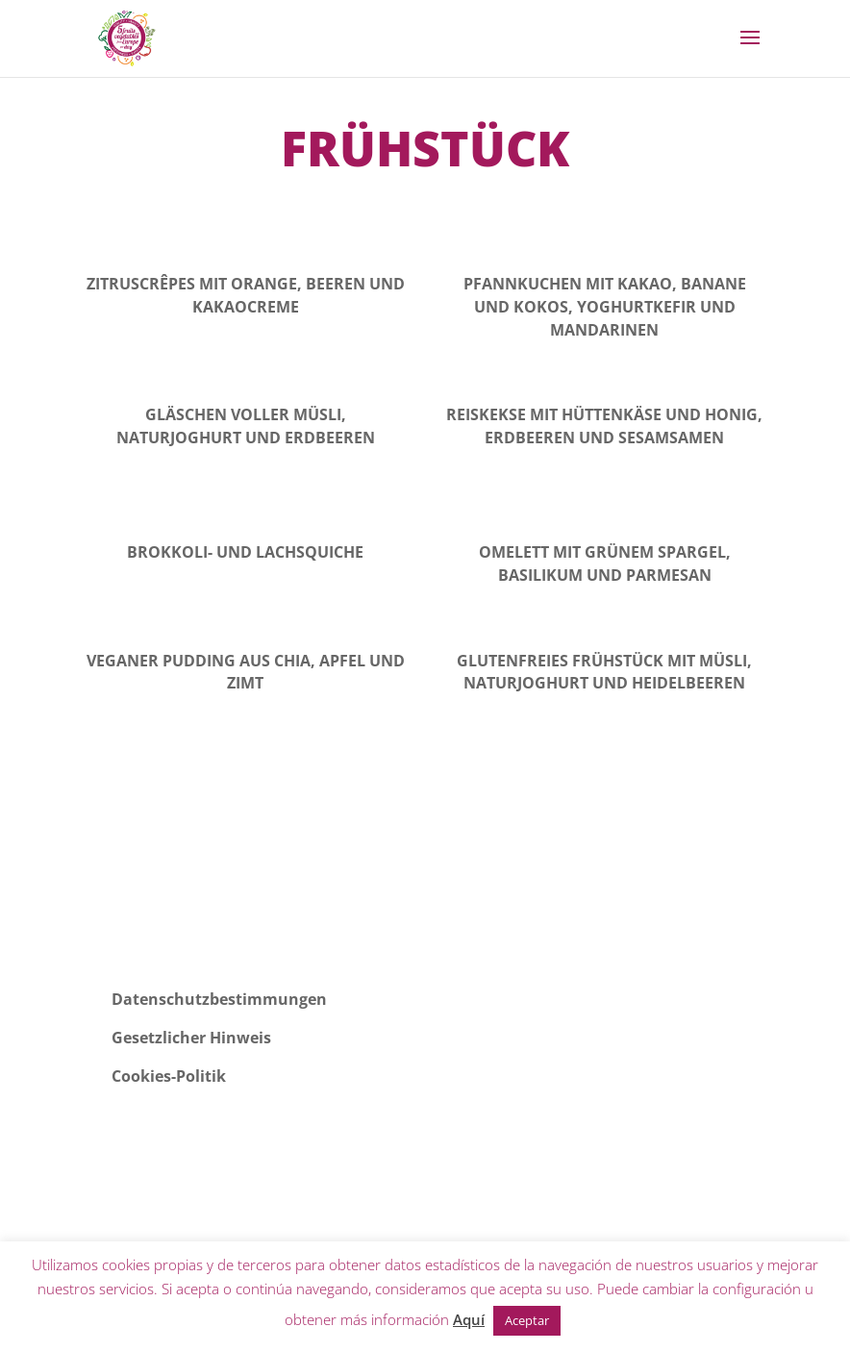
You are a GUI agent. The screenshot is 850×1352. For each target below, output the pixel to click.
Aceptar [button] (527, 1320)
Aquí (469, 1319)
